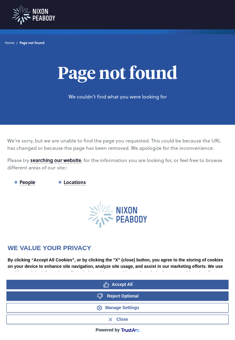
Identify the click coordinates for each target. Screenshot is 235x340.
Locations (75, 182)
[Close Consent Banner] (117, 319)
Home (9, 42)
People (27, 182)
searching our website (55, 160)
